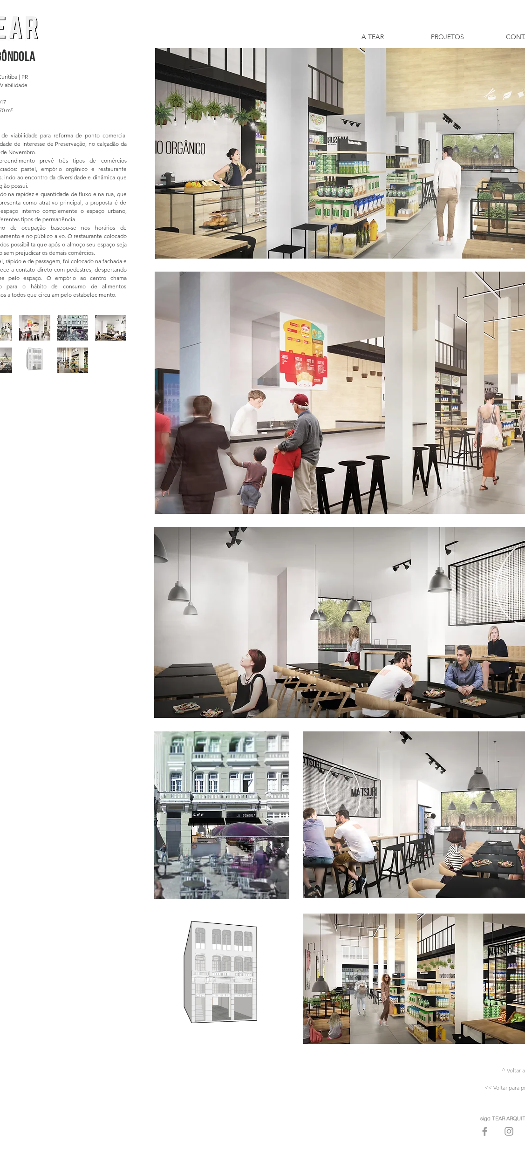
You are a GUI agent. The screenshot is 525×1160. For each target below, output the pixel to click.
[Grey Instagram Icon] (509, 1131)
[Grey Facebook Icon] (485, 1131)
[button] (34, 328)
